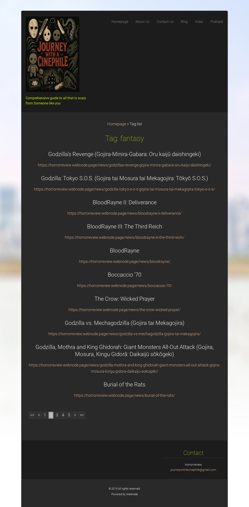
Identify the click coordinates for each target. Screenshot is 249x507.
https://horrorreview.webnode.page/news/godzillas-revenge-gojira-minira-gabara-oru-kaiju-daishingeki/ (124, 165)
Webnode (132, 494)
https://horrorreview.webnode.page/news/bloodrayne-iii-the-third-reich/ (124, 237)
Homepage (116, 124)
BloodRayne (124, 250)
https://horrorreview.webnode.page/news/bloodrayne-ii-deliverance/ (124, 213)
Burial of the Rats (124, 384)
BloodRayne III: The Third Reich (124, 226)
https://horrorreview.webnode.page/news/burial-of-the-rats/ (124, 395)
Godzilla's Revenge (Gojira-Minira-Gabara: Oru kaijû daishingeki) (124, 154)
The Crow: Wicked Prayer (124, 299)
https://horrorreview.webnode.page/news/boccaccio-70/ (124, 286)
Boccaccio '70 (124, 274)
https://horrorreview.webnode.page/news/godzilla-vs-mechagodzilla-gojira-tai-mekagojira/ (124, 334)
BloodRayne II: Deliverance (125, 202)
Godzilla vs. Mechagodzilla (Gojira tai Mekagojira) (124, 323)
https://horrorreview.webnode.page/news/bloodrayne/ (124, 261)
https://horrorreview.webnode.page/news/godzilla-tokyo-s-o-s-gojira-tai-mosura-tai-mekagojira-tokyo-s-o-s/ (124, 189)
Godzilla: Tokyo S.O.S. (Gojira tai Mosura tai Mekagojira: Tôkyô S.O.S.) (124, 178)
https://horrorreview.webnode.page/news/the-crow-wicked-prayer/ (125, 310)
